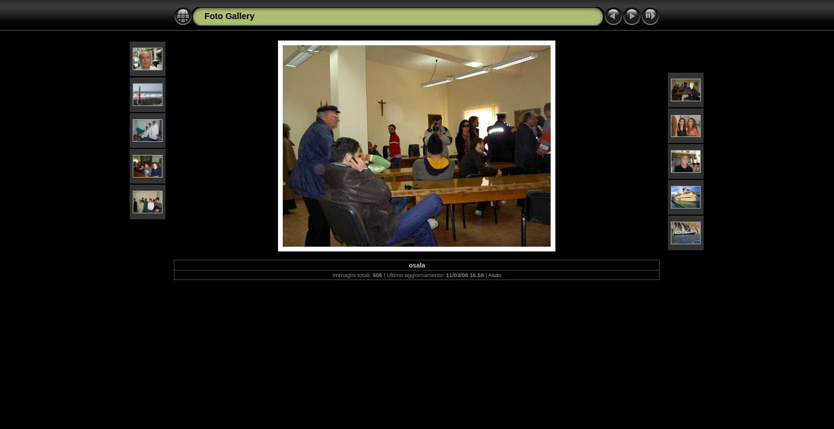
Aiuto (494, 275)
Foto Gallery (229, 16)
